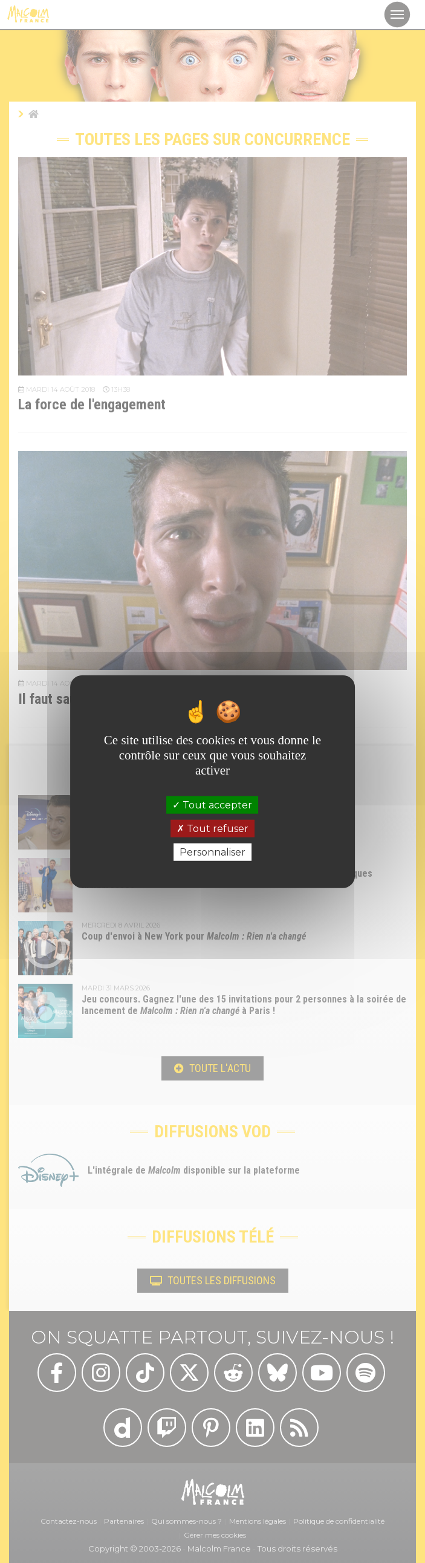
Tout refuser (212, 828)
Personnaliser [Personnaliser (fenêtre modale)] (212, 852)
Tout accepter (212, 804)
